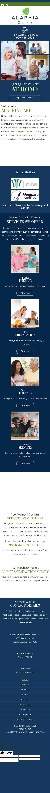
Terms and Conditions (25, 719)
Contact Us (25, 709)
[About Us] (41, 535)
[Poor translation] (9, 753)
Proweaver (40, 732)
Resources (25, 704)
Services (25, 689)
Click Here (25, 293)
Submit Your (25, 487)
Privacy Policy (25, 714)
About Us (25, 684)
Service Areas (36, 157)
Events (25, 694)
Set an (13, 157)
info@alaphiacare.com (25, 672)
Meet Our (25, 506)
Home (25, 679)
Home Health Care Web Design (19, 732)
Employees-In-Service (25, 97)
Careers (25, 699)
